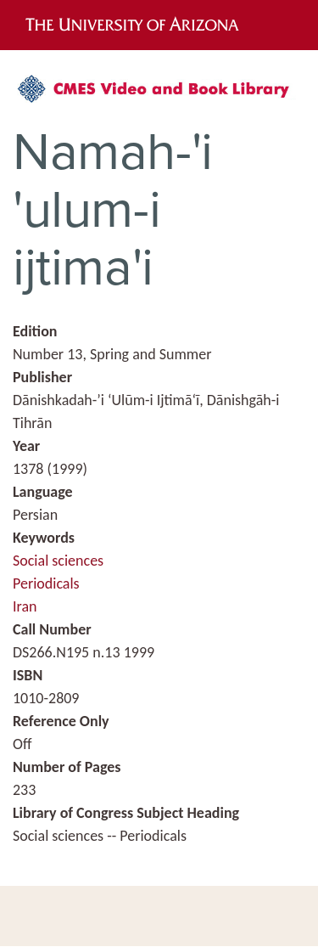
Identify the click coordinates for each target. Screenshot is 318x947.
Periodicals (46, 583)
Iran (25, 606)
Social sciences (58, 560)
